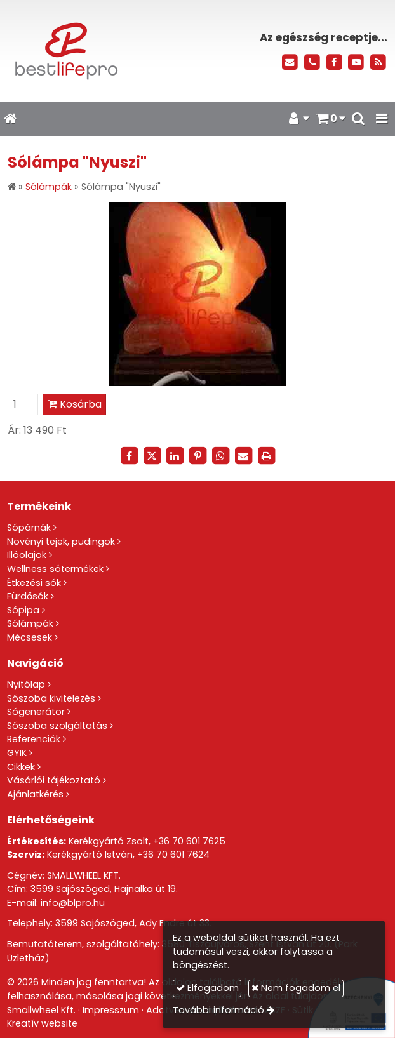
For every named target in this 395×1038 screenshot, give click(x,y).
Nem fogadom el (295, 987)
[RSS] (378, 62)
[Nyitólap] (82, 50)
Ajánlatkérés (35, 794)
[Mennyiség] (23, 404)
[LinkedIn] (174, 456)
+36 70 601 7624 (173, 854)
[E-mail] (290, 62)
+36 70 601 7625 (189, 841)
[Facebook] (334, 62)
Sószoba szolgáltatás (57, 725)
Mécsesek (29, 637)
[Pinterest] (197, 456)
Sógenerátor (36, 711)
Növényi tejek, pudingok (61, 541)
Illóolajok (26, 555)
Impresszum (111, 1010)
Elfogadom (207, 987)
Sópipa (23, 610)
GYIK (17, 753)
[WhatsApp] (220, 456)
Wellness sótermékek (55, 568)
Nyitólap (26, 684)
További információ (218, 1010)
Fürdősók (27, 596)
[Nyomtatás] (266, 456)
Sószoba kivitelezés (51, 698)
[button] (381, 119)
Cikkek (21, 767)
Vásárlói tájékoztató (53, 780)
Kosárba (75, 404)
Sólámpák (30, 623)
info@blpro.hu (73, 902)
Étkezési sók (34, 582)
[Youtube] (356, 62)
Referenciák (33, 739)
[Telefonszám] (312, 62)
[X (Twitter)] (152, 456)
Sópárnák (29, 527)
